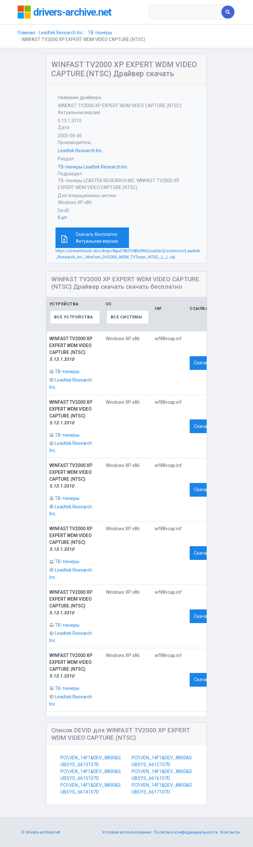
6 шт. (63, 217)
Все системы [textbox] (126, 317)
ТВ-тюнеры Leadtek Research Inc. (93, 166)
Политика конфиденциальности (186, 832)
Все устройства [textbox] (73, 317)
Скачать (203, 362)
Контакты (230, 832)
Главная (26, 32)
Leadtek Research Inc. (61, 32)
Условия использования (126, 832)
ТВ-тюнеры (100, 32)
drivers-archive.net (72, 12)
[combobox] (185, 12)
